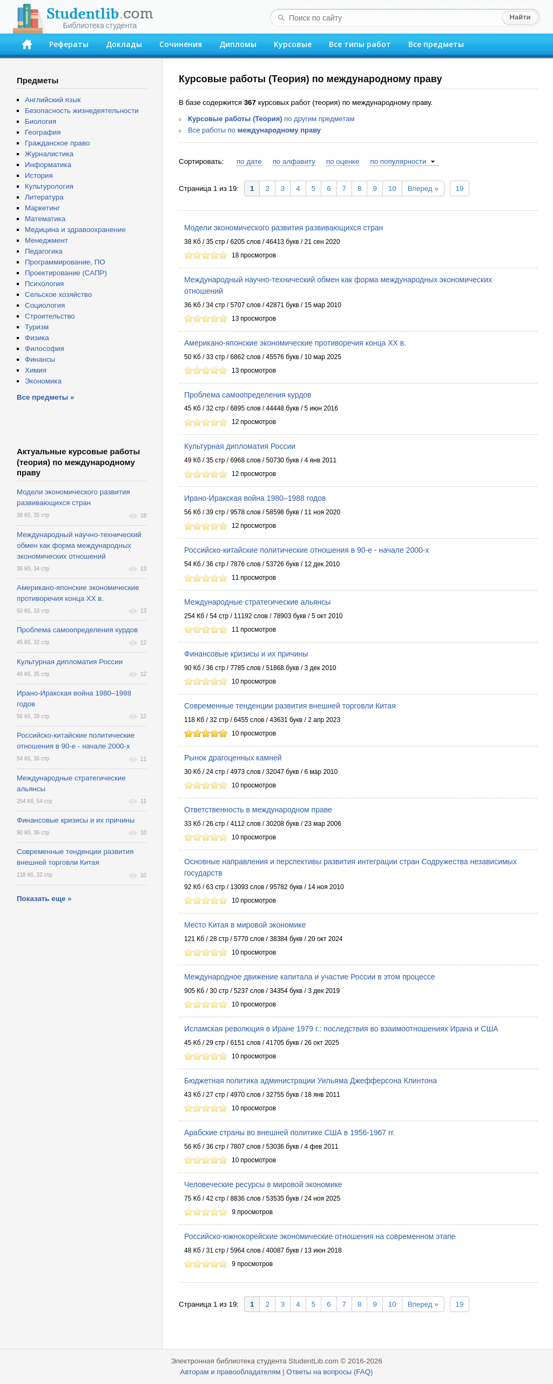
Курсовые (293, 44)
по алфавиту (294, 161)
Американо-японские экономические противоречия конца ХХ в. (295, 343)
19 (460, 188)
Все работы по (254, 130)
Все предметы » (45, 397)
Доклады (124, 44)
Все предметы (436, 44)
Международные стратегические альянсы (257, 602)
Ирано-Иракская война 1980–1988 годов (255, 498)
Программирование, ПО (65, 262)
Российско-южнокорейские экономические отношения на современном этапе (319, 1236)
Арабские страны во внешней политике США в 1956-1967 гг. (289, 1132)
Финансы (40, 359)
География (42, 132)
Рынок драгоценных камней (233, 757)
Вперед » (423, 188)
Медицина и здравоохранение (75, 230)
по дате (249, 161)
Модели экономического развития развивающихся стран (283, 227)
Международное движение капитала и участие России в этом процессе (309, 976)
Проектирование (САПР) (66, 273)
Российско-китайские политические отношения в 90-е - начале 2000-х (306, 550)
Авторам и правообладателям (230, 1372)
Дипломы (238, 44)
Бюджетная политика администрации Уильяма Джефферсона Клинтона (310, 1080)
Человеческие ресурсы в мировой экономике (263, 1184)
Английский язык (52, 100)
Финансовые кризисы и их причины (246, 654)
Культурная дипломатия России (239, 446)
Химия (35, 370)
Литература (44, 197)
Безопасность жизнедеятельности (82, 111)
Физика (37, 338)
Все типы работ (360, 44)
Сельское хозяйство (58, 294)
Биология (40, 121)
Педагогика (44, 251)
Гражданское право (57, 143)
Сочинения (180, 44)
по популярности (398, 161)
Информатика (48, 165)
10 (392, 188)
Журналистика (49, 154)
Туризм (37, 327)
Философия (44, 349)
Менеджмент (46, 240)
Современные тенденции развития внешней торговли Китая (290, 705)
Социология (45, 305)
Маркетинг (42, 208)
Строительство (50, 316)
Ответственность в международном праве (258, 809)
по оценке (342, 161)
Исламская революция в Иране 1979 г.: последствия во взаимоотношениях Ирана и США (341, 1028)
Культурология (49, 186)
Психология (44, 284)
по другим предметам (271, 119)
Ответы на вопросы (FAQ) (329, 1372)
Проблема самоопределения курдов (248, 394)
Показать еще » (44, 899)
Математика (45, 219)
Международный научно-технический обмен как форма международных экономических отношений (79, 545)
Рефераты (69, 44)
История (39, 175)
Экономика (43, 381)
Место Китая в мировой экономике (245, 925)
